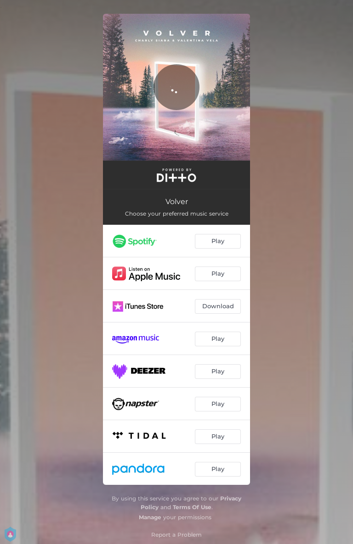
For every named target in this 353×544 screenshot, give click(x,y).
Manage (150, 517)
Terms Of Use (192, 507)
